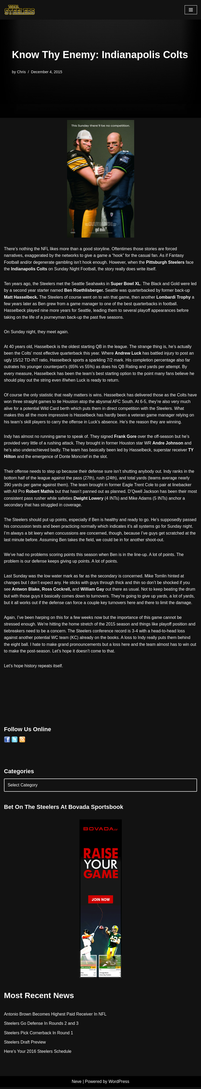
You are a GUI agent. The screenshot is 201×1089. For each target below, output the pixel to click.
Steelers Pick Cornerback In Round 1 (38, 1034)
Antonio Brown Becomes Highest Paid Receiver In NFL (55, 1015)
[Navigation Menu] (191, 9)
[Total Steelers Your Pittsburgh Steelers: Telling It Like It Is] (20, 10)
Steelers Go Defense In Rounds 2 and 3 (41, 1025)
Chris (21, 71)
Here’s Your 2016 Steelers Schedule (38, 1053)
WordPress (119, 1083)
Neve (76, 1083)
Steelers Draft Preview (25, 1044)
